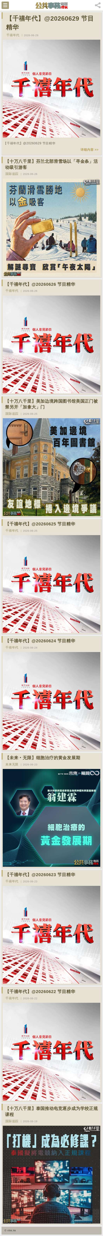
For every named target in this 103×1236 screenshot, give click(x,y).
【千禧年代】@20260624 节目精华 (40, 640)
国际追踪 (11, 173)
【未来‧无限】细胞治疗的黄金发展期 (42, 757)
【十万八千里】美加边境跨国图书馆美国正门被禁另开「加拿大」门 (51, 404)
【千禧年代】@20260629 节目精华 (50, 23)
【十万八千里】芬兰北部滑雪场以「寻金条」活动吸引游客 (51, 164)
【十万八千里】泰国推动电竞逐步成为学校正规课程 (51, 1111)
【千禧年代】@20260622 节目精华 (40, 991)
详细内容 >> (89, 149)
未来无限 (11, 764)
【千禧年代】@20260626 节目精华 (40, 284)
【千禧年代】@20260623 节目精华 (40, 874)
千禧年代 (12, 35)
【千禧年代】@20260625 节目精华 (40, 524)
